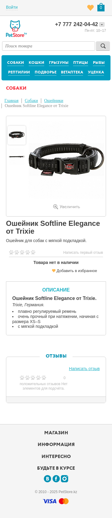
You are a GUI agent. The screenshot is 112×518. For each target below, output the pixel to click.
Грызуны (59, 63)
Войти (12, 7)
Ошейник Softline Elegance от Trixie (36, 105)
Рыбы (99, 63)
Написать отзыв (84, 368)
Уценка (96, 72)
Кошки (36, 63)
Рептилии (19, 72)
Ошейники (53, 100)
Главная (11, 100)
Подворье (45, 72)
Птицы (80, 63)
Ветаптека (72, 72)
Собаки (15, 63)
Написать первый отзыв (83, 252)
